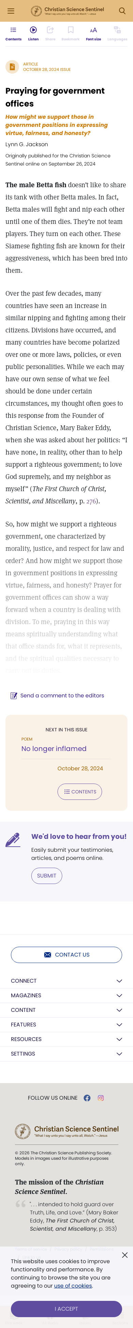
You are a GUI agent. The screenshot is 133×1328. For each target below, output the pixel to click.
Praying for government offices (55, 97)
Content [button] (23, 1010)
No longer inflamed (54, 748)
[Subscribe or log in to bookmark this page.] (71, 34)
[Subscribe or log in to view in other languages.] (117, 34)
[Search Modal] (122, 11)
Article (30, 64)
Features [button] (23, 1024)
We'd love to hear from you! (79, 836)
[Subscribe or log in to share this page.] (50, 34)
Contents (79, 792)
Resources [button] (26, 1039)
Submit (46, 876)
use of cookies (73, 1286)
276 (91, 501)
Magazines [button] (26, 995)
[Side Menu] (11, 11)
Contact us (66, 955)
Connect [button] (24, 981)
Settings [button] (23, 1054)
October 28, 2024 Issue (47, 69)
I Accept (66, 1309)
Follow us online (53, 1098)
